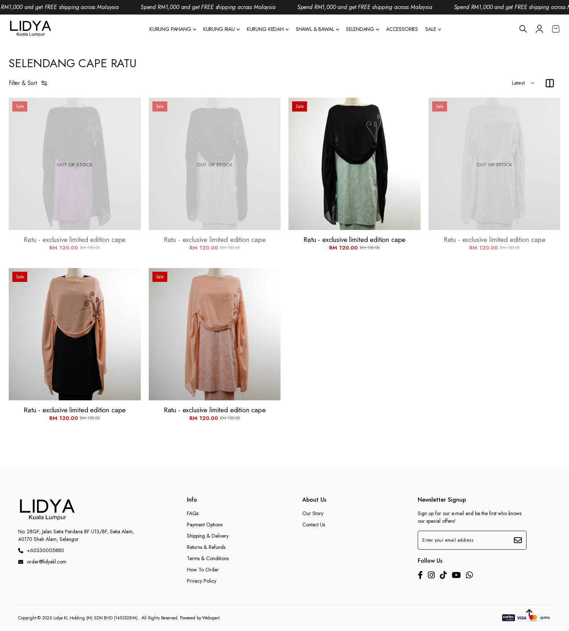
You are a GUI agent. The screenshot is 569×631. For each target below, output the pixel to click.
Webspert (211, 618)
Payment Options (204, 524)
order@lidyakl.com (42, 561)
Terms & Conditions (208, 558)
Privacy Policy (201, 581)
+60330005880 (41, 550)
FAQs (192, 513)
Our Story (312, 513)
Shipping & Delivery (208, 535)
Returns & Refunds (206, 547)
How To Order (203, 569)
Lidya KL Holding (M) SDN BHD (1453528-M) (95, 618)
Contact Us (313, 524)
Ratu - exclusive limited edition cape (75, 240)
